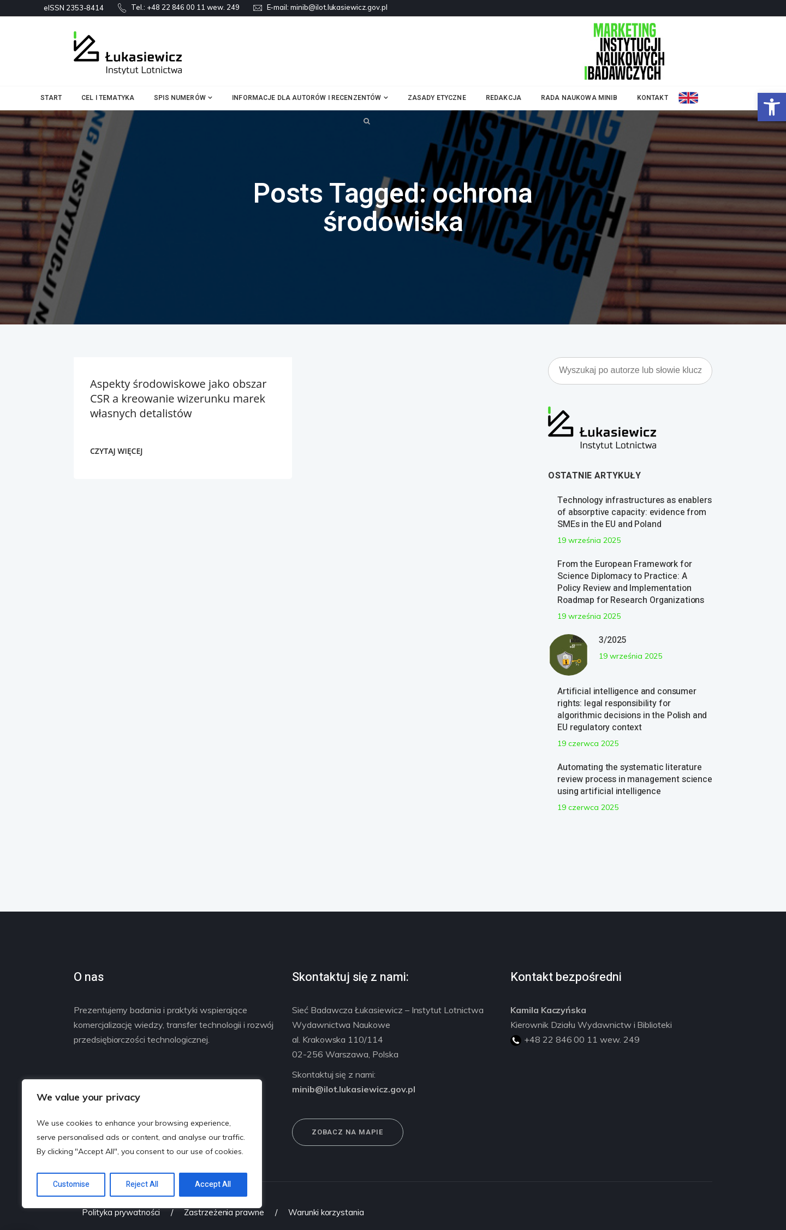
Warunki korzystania (326, 1212)
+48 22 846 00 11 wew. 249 (193, 7)
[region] (142, 1143)
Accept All (213, 1184)
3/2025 (612, 640)
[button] (772, 107)
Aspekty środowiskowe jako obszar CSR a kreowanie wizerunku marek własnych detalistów (178, 398)
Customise (71, 1184)
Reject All (142, 1184)
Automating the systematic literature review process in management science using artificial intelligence (634, 779)
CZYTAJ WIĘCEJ (116, 451)
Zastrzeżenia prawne (224, 1212)
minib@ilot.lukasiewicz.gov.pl (339, 7)
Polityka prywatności (121, 1212)
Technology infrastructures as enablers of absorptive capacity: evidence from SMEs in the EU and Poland (634, 512)
